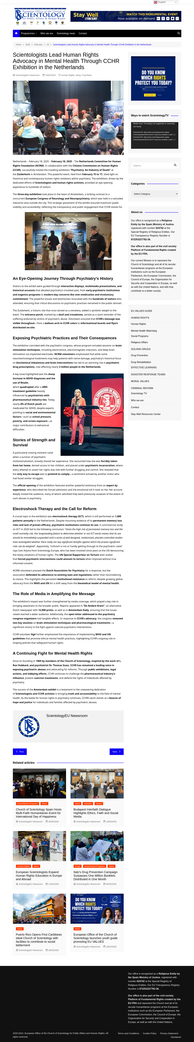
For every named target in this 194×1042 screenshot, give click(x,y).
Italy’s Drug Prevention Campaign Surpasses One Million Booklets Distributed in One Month (96, 875)
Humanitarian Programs (27, 803)
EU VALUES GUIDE (141, 311)
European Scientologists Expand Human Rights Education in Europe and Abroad (39, 875)
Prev (20, 751)
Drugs (77, 866)
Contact (83, 33)
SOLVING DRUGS (141, 349)
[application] (154, 135)
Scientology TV (139, 393)
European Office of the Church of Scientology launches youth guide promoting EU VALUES (96, 938)
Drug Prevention (139, 355)
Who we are (46, 33)
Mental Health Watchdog (144, 331)
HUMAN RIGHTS (140, 317)
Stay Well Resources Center (146, 414)
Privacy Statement (169, 1033)
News (78, 75)
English (160, 2)
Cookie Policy (149, 1033)
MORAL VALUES (140, 381)
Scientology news (66, 33)
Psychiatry (87, 75)
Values (99, 803)
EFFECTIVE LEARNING (144, 367)
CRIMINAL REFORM (142, 388)
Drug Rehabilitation (141, 362)
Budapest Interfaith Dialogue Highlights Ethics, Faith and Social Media (96, 813)
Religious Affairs (139, 342)
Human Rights (67, 75)
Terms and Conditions (128, 1033)
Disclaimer (176, 1037)
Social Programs (139, 336)
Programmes (28, 33)
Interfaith (88, 803)
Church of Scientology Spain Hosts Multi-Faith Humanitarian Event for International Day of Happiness (39, 813)
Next (117, 751)
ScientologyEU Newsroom (26, 75)
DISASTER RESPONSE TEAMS (148, 374)
